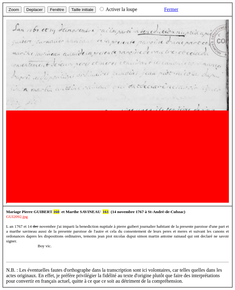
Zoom (14, 9)
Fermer (171, 9)
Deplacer (34, 9)
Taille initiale (82, 9)
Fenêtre (57, 9)
